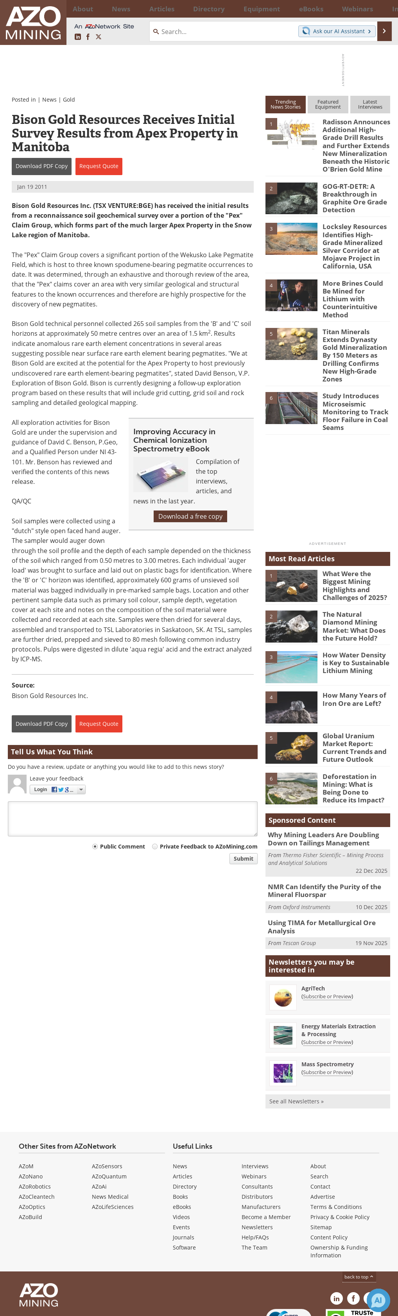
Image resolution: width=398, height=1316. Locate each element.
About (318, 1120)
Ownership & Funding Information (339, 1205)
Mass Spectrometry (327, 1018)
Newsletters (257, 1181)
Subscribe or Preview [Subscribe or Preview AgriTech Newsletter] (327, 950)
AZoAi (99, 1140)
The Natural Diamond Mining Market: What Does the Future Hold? (355, 584)
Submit (243, 858)
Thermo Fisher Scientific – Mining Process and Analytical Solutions (326, 819)
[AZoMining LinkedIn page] (78, 37)
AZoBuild (30, 1171)
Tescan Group (299, 893)
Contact (320, 1140)
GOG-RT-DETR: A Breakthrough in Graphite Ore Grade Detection (352, 190)
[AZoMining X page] (98, 37)
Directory (178, 9)
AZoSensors (107, 1120)
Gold (69, 99)
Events (181, 1181)
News (49, 99)
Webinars (254, 1130)
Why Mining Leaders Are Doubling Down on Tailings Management (327, 800)
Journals (183, 1191)
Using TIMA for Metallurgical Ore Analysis (329, 881)
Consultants (257, 1140)
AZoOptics (32, 1161)
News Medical (110, 1151)
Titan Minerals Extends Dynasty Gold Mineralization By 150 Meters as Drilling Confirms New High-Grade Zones (355, 329)
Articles (182, 1130)
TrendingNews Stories (286, 104)
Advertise (322, 1151)
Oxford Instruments (306, 865)
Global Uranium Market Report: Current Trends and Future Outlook (352, 708)
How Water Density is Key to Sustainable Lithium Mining (354, 624)
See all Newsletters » (296, 1055)
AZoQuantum (109, 1130)
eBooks (182, 1161)
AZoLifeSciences (113, 1161)
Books (180, 1151)
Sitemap (321, 1181)
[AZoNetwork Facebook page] (88, 37)
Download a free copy (190, 516)
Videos (181, 1171)
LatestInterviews (370, 104)
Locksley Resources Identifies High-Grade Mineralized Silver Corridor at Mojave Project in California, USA (354, 237)
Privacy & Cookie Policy (339, 1171)
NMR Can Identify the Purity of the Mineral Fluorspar (319, 850)
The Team (254, 1201)
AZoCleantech (37, 1151)
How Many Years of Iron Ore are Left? (350, 661)
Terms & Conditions (336, 1161)
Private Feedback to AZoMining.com (209, 846)
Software (184, 1201)
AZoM (26, 1120)
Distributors (257, 1151)
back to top (359, 1231)
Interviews (255, 1120)
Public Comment (122, 846)
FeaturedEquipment (328, 104)
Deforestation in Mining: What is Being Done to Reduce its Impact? (354, 748)
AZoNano (31, 1130)
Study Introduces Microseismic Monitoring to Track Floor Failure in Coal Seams (352, 377)
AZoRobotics (35, 1140)
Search (319, 1130)
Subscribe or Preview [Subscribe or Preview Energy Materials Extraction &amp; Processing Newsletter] (327, 996)
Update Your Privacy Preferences (67, 1306)
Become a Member (266, 1171)
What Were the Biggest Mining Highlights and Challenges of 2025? (356, 544)
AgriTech (313, 942)
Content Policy (329, 1191)
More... (381, 9)
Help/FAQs (255, 1191)
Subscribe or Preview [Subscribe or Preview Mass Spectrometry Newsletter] (327, 1026)
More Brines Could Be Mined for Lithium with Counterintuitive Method (355, 282)
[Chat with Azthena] (378, 1300)
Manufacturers (261, 1161)
